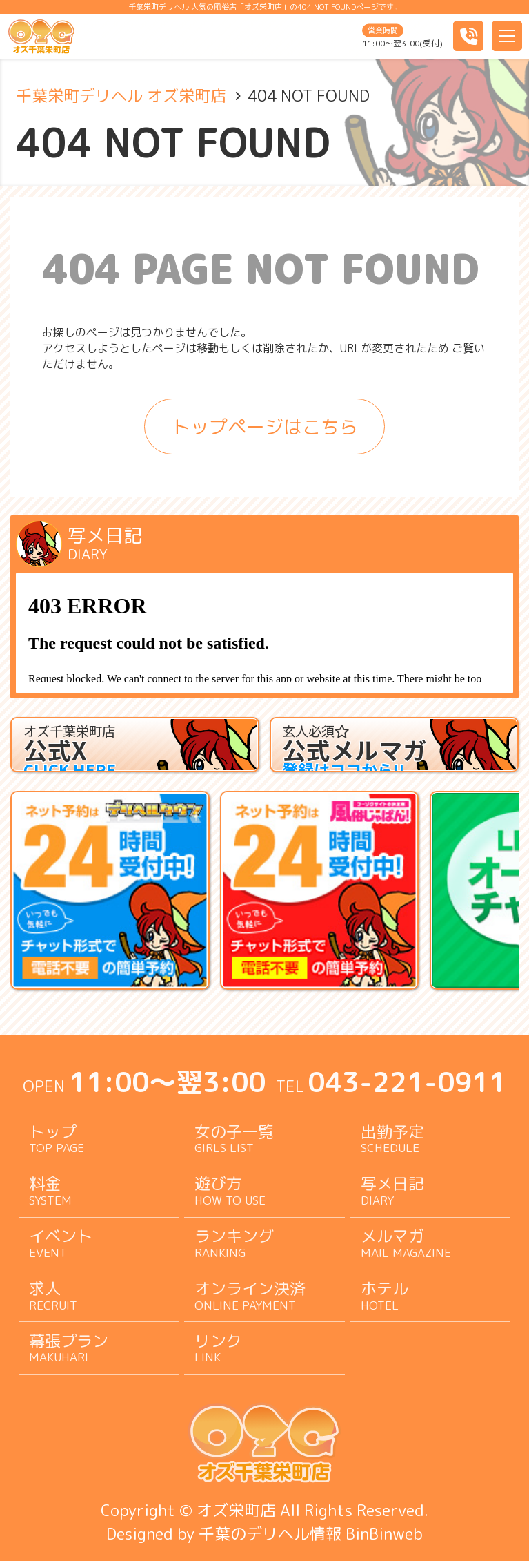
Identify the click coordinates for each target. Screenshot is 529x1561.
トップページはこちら (265, 427)
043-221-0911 (407, 1082)
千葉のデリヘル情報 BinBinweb (311, 1533)
